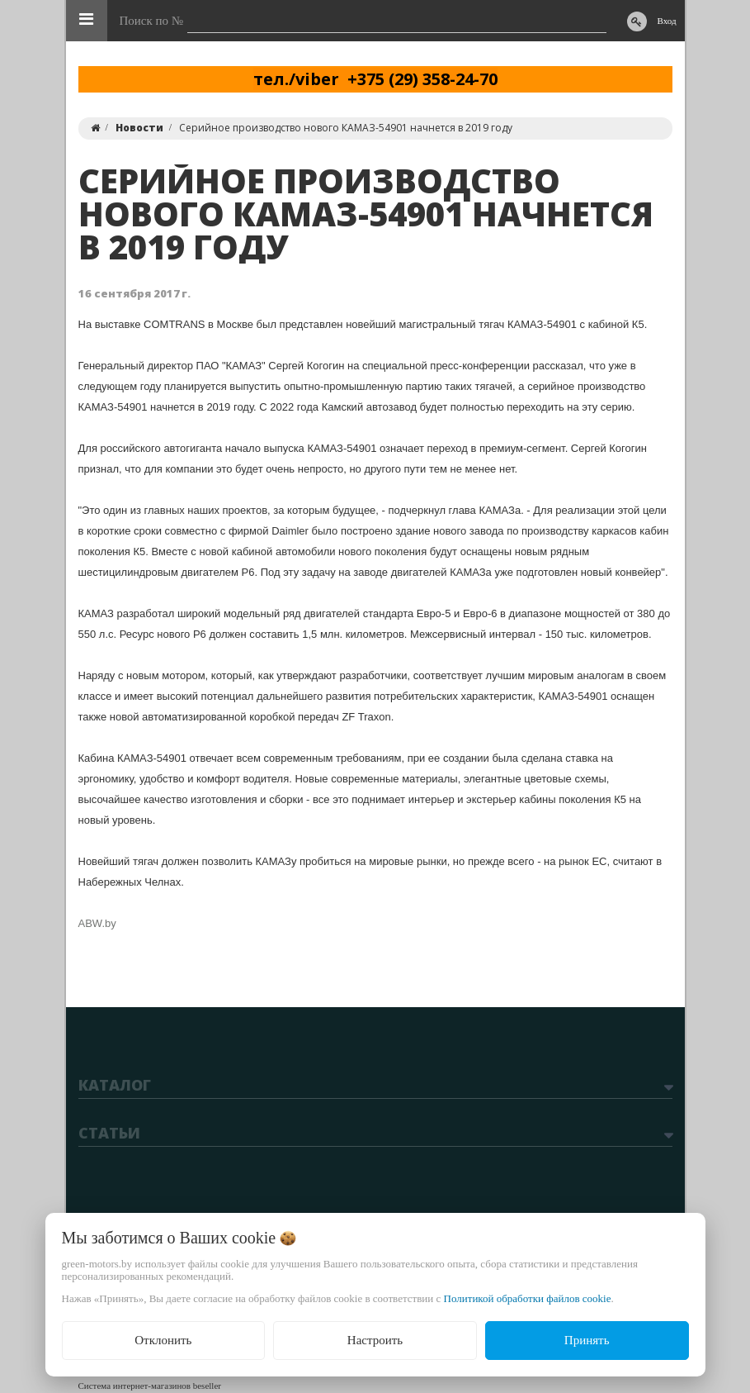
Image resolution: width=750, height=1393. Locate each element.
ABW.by (97, 923)
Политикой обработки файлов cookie (527, 1298)
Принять (587, 1340)
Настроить (375, 1340)
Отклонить (162, 1340)
